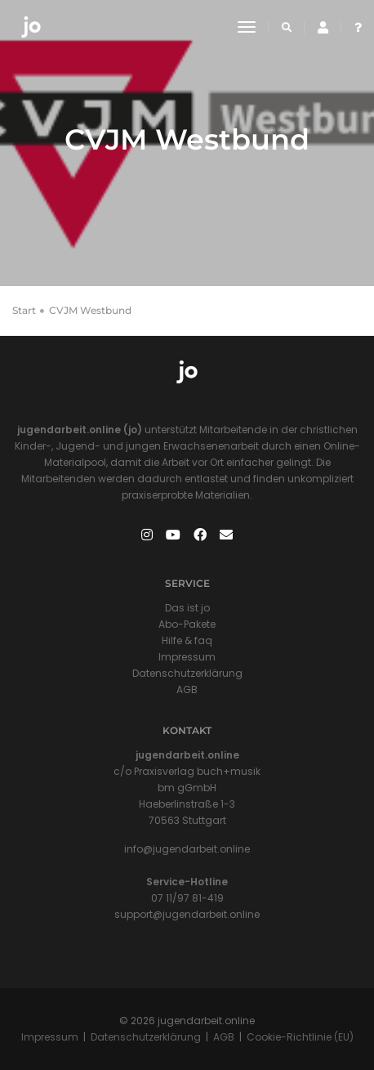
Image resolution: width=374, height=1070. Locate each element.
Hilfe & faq (187, 640)
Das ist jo (187, 608)
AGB (187, 689)
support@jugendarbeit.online (187, 914)
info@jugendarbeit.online (187, 849)
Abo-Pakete (187, 624)
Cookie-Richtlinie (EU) (300, 1037)
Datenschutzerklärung (187, 673)
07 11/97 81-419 (187, 898)
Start (24, 310)
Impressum (187, 657)
